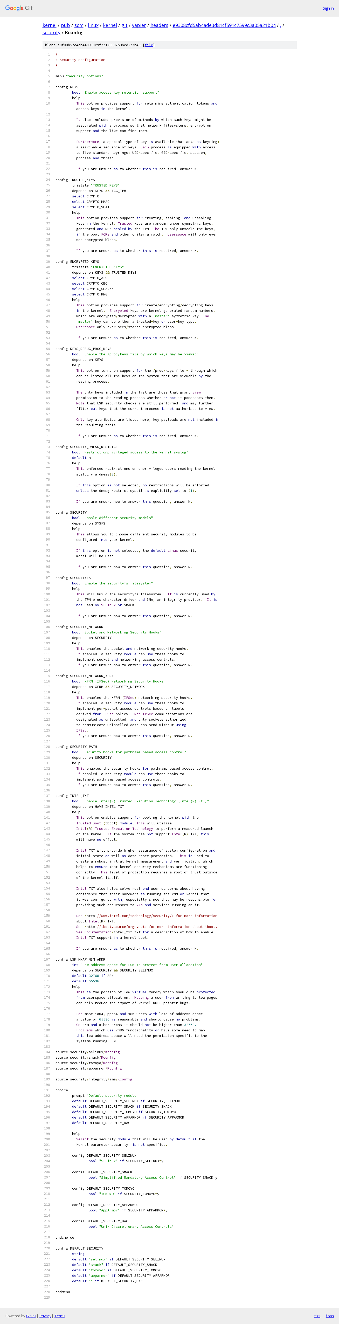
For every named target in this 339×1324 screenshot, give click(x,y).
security (51, 32)
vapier (139, 25)
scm (79, 25)
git (124, 25)
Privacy (45, 1315)
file (149, 45)
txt (317, 1315)
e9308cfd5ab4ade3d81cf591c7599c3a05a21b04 (224, 25)
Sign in (328, 8)
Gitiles (31, 1315)
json (330, 1315)
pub (65, 25)
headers (159, 25)
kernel (50, 25)
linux (93, 25)
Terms (59, 1315)
